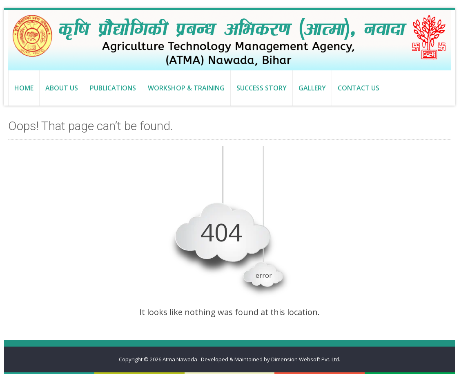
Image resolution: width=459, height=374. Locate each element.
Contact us (358, 87)
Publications (113, 87)
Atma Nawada (180, 359)
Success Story (261, 87)
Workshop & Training (186, 87)
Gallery (312, 87)
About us (61, 87)
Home (23, 87)
